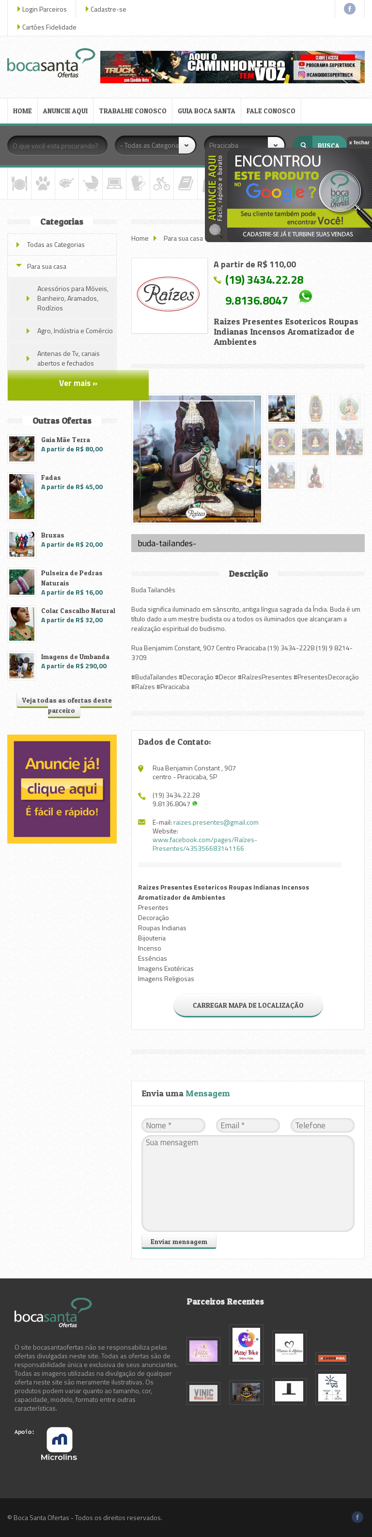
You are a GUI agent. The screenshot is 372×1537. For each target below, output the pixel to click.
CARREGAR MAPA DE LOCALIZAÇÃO (248, 1005)
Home (140, 238)
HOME (22, 111)
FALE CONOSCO (271, 111)
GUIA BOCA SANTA (206, 111)
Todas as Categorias (56, 244)
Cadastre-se (108, 9)
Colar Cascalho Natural (78, 610)
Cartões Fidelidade (49, 27)
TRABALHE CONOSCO (133, 111)
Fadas (51, 477)
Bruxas (52, 535)
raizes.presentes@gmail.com (216, 822)
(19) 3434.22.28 (264, 279)
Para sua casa (183, 238)
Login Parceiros (44, 9)
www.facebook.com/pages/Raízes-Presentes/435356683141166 (205, 843)
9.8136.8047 (256, 300)
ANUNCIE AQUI (65, 111)
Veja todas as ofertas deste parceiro (67, 705)
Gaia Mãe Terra (65, 439)
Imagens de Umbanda (75, 656)
